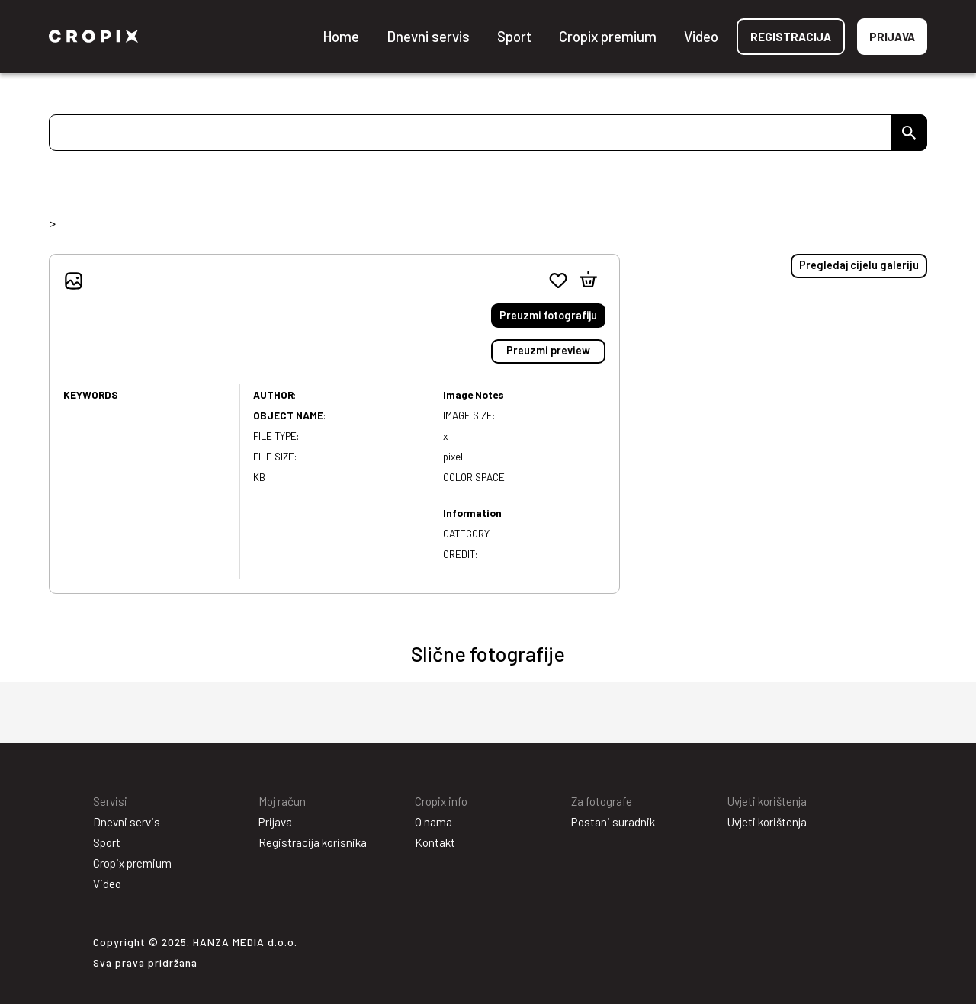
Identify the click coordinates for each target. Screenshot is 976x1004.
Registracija (790, 36)
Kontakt (435, 842)
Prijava (892, 36)
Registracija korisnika (312, 842)
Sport (514, 36)
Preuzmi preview (548, 350)
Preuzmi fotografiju (548, 315)
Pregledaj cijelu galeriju (859, 264)
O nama (433, 822)
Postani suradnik (613, 822)
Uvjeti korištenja (767, 822)
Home (341, 36)
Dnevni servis (428, 36)
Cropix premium (608, 36)
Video (701, 36)
